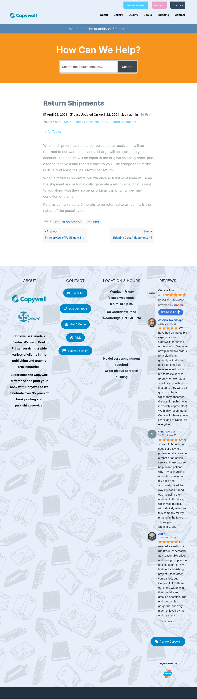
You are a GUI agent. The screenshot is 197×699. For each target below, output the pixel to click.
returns (93, 222)
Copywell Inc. (166, 290)
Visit (75, 338)
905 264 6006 (75, 309)
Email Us (75, 293)
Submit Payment (75, 351)
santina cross (166, 431)
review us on (170, 312)
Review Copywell (168, 642)
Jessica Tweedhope (170, 320)
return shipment (68, 222)
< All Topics (53, 132)
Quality (133, 14)
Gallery (118, 14)
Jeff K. (162, 534)
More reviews (168, 621)
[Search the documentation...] (88, 67)
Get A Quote (75, 324)
